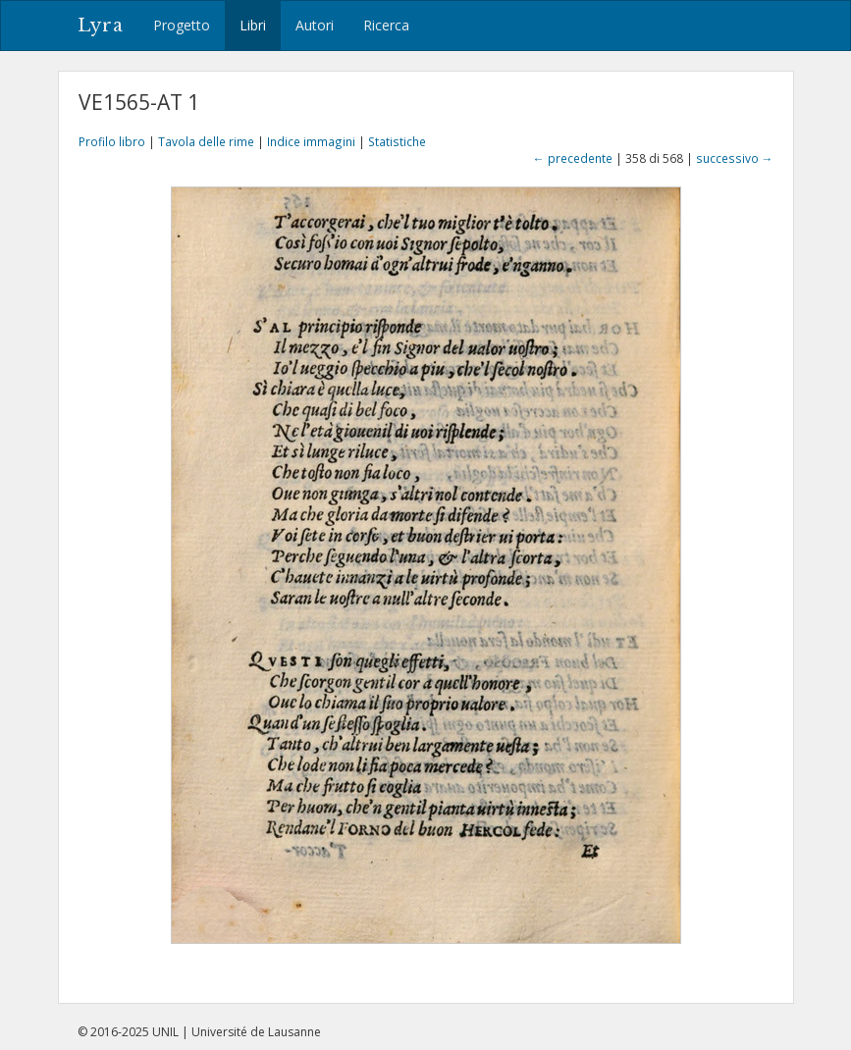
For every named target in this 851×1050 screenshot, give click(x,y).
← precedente (572, 158)
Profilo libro (112, 141)
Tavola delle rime (206, 141)
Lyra (101, 25)
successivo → (734, 158)
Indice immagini (311, 141)
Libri (252, 25)
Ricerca (386, 25)
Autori (314, 25)
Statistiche (397, 141)
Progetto (181, 25)
